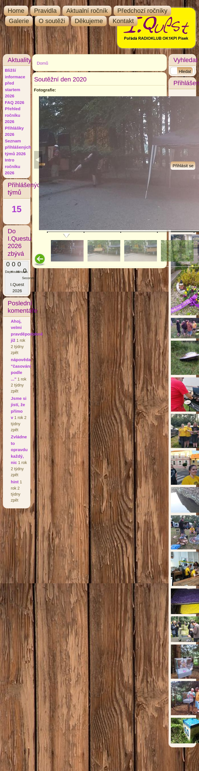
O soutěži (52, 20)
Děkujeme (89, 20)
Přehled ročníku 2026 (12, 115)
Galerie (19, 20)
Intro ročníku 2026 (12, 166)
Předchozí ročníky (142, 10)
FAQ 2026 (14, 102)
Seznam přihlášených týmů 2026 (18, 147)
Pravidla (45, 10)
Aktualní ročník (87, 10)
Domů (42, 63)
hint (15, 481)
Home (16, 10)
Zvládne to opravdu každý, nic (19, 449)
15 (16, 209)
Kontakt (123, 20)
